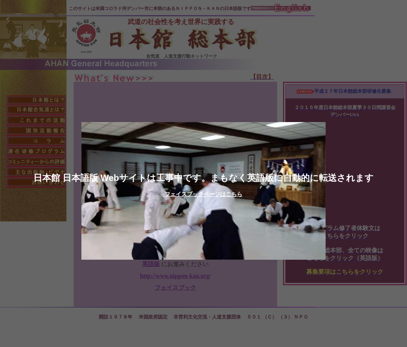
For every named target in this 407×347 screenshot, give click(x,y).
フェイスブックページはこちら (203, 194)
